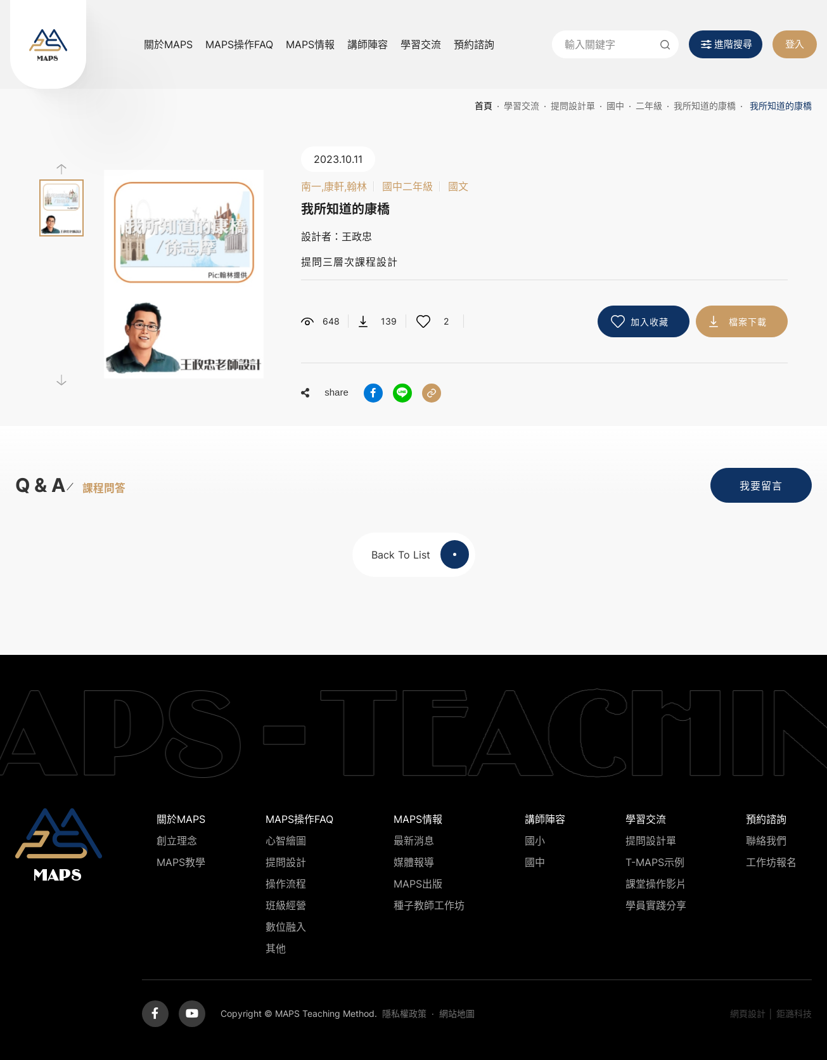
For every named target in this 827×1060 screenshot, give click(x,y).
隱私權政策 (404, 1013)
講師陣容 (367, 44)
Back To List (420, 554)
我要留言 (761, 485)
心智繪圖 (286, 840)
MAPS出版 (418, 883)
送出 (665, 44)
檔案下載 (748, 321)
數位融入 (286, 927)
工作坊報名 (771, 862)
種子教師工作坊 (429, 905)
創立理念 (177, 840)
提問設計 (286, 862)
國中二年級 (407, 186)
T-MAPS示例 (654, 862)
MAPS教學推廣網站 (48, 44)
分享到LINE (402, 393)
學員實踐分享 (655, 905)
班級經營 (286, 905)
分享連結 (431, 393)
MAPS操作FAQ (239, 44)
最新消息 (414, 840)
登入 (794, 44)
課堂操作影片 (655, 883)
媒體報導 (414, 862)
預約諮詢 (474, 44)
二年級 (649, 105)
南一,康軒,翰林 (334, 186)
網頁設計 (748, 1013)
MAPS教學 (181, 862)
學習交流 (421, 44)
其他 (276, 948)
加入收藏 (650, 321)
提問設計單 (573, 105)
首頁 (483, 105)
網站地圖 (457, 1013)
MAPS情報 (310, 44)
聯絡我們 (766, 840)
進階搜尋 (733, 44)
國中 (615, 105)
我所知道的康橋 (705, 105)
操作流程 (286, 883)
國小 (535, 840)
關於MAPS (168, 44)
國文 (458, 186)
